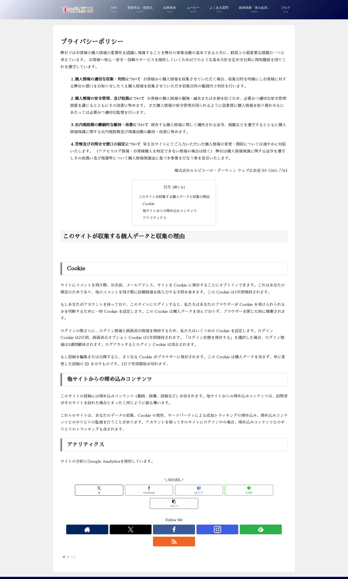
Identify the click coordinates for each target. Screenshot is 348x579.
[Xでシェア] (98, 490)
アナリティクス (154, 218)
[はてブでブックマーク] (174, 490)
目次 (167, 187)
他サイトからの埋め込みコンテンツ (170, 211)
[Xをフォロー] (157, 516)
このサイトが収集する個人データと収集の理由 (174, 196)
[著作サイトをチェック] (146, 516)
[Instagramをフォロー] (179, 516)
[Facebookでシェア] (136, 490)
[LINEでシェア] (212, 490)
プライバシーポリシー (174, 564)
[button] (250, 490)
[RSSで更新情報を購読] (202, 516)
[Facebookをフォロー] (168, 516)
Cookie (149, 203)
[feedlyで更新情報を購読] (191, 516)
